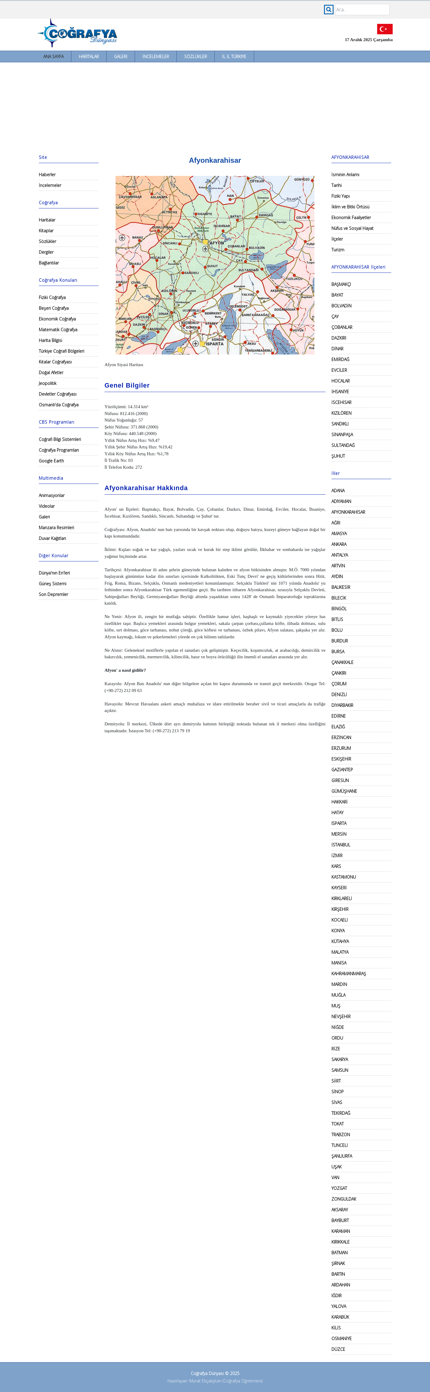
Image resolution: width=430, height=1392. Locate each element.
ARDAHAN (340, 1285)
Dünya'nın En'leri (54, 573)
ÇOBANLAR (341, 327)
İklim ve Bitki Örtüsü (350, 207)
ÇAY (335, 316)
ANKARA (338, 544)
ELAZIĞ (338, 727)
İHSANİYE (340, 391)
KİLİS (336, 1328)
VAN (335, 1177)
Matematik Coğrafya (58, 329)
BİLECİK (338, 598)
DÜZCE (338, 1349)
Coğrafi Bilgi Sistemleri (60, 439)
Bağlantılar (49, 263)
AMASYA (339, 533)
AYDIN (337, 576)
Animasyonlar (51, 495)
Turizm (337, 250)
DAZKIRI (338, 338)
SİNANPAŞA (342, 434)
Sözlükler (195, 56)
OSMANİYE (341, 1338)
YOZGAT (339, 1188)
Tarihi (336, 185)
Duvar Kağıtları (52, 538)
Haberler (47, 174)
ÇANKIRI (338, 673)
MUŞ (335, 1006)
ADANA (338, 490)
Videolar (47, 506)
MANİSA (338, 963)
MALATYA (339, 952)
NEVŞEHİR (341, 1016)
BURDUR (339, 641)
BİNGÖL (339, 608)
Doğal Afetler (51, 372)
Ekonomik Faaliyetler (351, 217)
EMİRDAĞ (340, 359)
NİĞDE (337, 1027)
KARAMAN (340, 1231)
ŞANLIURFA (341, 1156)
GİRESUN (340, 780)
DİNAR (337, 349)
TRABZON (340, 1134)
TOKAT (337, 1124)
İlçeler (337, 239)
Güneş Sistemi (52, 583)
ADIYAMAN (341, 501)
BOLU (337, 630)
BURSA (337, 651)
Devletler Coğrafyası (57, 394)
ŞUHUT (338, 456)
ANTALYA (339, 555)
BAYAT (337, 295)
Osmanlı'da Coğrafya (59, 405)
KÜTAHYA (340, 941)
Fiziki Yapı (340, 196)
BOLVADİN (341, 306)
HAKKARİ (339, 802)
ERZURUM (341, 748)
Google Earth (51, 461)
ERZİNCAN (341, 737)
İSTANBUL (340, 845)
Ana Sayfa (53, 56)
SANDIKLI (339, 424)
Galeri (120, 56)
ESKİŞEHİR (341, 759)
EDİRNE (338, 716)
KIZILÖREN (341, 413)
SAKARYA (339, 1059)
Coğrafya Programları (59, 450)
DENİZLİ (339, 694)
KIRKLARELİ (341, 898)
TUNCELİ (339, 1145)
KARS (336, 866)
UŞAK (336, 1167)
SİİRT (336, 1081)
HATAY (337, 812)
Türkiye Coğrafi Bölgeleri (61, 351)
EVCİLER (339, 370)
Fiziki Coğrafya (52, 297)
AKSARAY (339, 1210)
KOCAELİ (339, 920)
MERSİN (338, 834)
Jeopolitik (47, 383)
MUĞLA (338, 995)
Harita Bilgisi (50, 340)
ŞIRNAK (338, 1263)
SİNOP (337, 1091)
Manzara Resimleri (56, 527)
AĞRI (335, 523)
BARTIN (338, 1274)
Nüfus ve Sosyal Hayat (352, 228)
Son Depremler (53, 594)
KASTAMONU (343, 877)
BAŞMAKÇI (341, 284)
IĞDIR (336, 1295)
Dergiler (46, 252)
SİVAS (336, 1102)
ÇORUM (338, 684)
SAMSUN (339, 1070)
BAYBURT (340, 1220)
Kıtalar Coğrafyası (55, 362)
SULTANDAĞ (343, 445)
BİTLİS (337, 619)
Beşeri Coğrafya (54, 308)
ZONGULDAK (343, 1199)
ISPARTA (338, 823)
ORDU (337, 1038)
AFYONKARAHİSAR (348, 512)
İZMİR (337, 855)
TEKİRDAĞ (340, 1113)
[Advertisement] (215, 107)
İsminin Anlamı (345, 174)
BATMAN (339, 1252)
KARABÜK (340, 1317)
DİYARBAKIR (342, 705)
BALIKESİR (340, 587)
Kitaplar (46, 230)
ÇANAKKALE (342, 662)
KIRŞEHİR (339, 909)
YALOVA (338, 1306)
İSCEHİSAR (341, 402)
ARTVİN (338, 566)
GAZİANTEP (342, 769)
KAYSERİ (339, 888)
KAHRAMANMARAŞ (348, 973)
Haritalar (89, 56)
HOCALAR (340, 381)
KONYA (338, 930)
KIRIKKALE (340, 1242)
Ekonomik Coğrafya (57, 319)
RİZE (335, 1049)
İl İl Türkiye (234, 56)
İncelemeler (155, 56)
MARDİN (339, 984)
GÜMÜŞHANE (344, 791)
